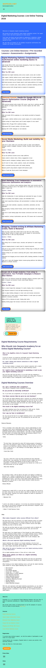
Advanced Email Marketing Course (11, 620)
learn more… (23, 606)
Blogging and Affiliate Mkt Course (11, 626)
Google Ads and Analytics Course (11, 623)
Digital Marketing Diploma (9, 614)
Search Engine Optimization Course (11, 617)
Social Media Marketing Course (10, 628)
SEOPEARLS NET (10, 4)
